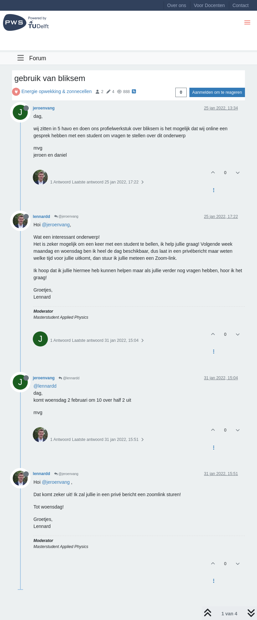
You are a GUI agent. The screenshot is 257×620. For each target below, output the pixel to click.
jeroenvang (44, 108)
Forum (37, 58)
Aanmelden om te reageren (217, 92)
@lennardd (69, 378)
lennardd (41, 216)
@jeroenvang (66, 216)
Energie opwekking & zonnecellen (56, 91)
